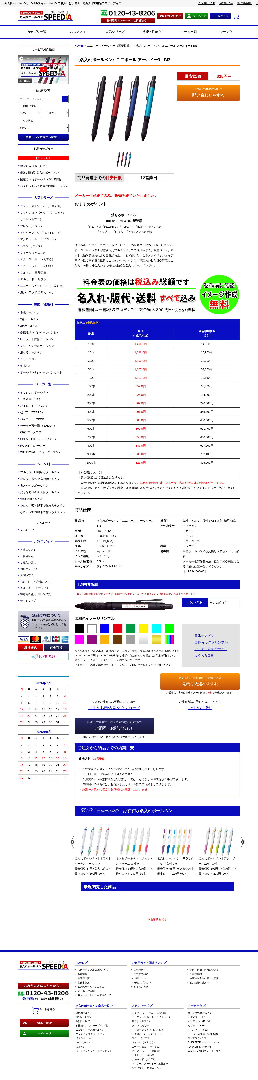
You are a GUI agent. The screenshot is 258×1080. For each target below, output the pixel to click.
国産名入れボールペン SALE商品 (41, 179)
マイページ (199, 15)
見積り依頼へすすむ (200, 680)
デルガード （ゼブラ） (34, 279)
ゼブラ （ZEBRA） (32, 412)
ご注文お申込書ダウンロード (114, 708)
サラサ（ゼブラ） (31, 219)
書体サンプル (204, 635)
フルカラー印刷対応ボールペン (39, 472)
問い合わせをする (208, 92)
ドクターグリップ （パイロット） (41, 232)
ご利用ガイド (206, 3)
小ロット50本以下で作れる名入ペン (42, 505)
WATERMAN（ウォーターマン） (40, 452)
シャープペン (28, 359)
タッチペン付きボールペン (37, 345)
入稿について (28, 549)
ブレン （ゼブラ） (31, 226)
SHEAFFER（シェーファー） (38, 439)
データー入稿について (210, 649)
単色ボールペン (30, 312)
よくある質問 (204, 655)
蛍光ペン (25, 365)
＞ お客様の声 (82, 978)
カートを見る (43, 1010)
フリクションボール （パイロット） (43, 212)
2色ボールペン (29, 319)
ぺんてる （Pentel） (33, 419)
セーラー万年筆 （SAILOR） (38, 425)
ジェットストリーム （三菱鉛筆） (41, 206)
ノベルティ (27, 530)
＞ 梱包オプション (141, 982)
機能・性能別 (147, 32)
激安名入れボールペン (34, 166)
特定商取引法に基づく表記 (35, 594)
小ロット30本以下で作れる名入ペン (42, 512)
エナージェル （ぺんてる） (37, 259)
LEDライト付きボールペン (37, 339)
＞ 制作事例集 (82, 982)
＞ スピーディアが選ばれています (93, 969)
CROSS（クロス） (32, 432)
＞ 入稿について (139, 978)
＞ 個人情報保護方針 (198, 982)
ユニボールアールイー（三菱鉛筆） (42, 285)
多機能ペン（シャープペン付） (39, 332)
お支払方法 (26, 575)
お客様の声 (226, 3)
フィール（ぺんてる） (34, 252)
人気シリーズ (110, 32)
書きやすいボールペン (34, 485)
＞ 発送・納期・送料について (203, 969)
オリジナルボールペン (34, 392)
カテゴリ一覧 (36, 31)
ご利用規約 (26, 556)
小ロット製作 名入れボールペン (40, 478)
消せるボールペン (31, 352)
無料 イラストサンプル (210, 642)
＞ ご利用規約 (194, 974)
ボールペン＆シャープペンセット (41, 372)
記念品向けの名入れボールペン (39, 492)
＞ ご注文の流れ (139, 974)
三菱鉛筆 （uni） (31, 399)
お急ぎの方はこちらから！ (43, 985)
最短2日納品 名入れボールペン (39, 172)
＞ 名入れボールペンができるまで (93, 995)
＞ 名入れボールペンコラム (89, 986)
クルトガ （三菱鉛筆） (34, 272)
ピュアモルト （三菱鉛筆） (37, 265)
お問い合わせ (173, 15)
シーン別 (221, 32)
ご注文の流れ (28, 562)
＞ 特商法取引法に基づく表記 (203, 978)
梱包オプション (29, 568)
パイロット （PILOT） (34, 405)
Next (242, 842)
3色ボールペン (29, 325)
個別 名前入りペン (31, 498)
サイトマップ (28, 600)
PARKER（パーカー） (34, 445)
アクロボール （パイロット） (38, 239)
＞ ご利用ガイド (139, 969)
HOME (79, 45)
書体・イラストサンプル (34, 587)
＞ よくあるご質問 (85, 991)
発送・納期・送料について (35, 581)
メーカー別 (184, 32)
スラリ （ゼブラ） (31, 246)
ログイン (223, 15)
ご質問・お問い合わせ (114, 725)
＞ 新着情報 (81, 974)
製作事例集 (244, 3)
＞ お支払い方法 (139, 986)
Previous (72, 842)
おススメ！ (73, 32)
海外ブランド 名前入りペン (37, 292)
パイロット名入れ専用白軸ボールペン (44, 186)
